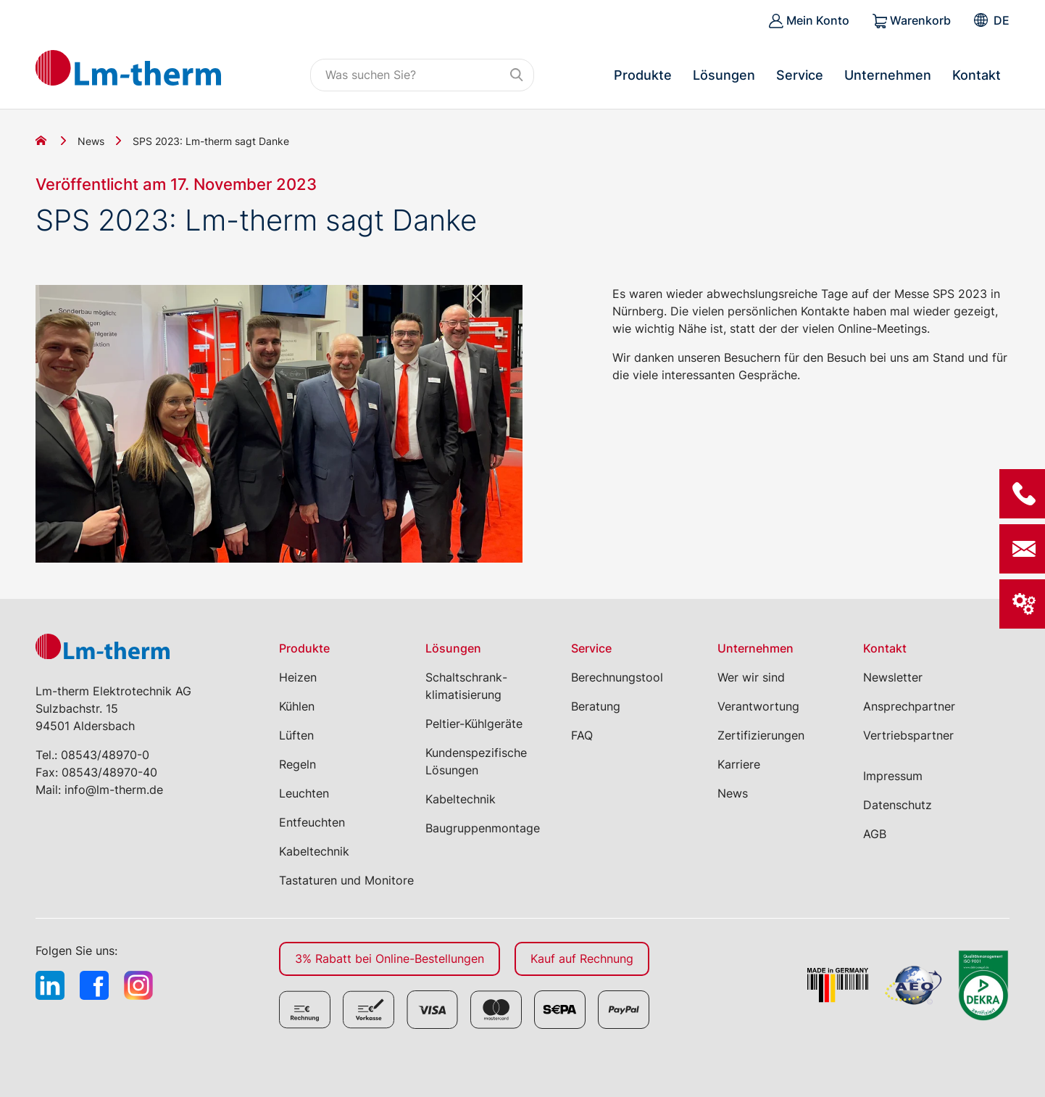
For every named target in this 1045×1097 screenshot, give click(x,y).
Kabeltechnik (314, 851)
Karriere (738, 764)
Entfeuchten (312, 822)
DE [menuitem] (1001, 20)
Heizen (298, 677)
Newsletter (893, 677)
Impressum (893, 776)
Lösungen (724, 75)
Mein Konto (809, 21)
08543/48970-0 (105, 755)
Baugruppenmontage (482, 828)
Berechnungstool (617, 677)
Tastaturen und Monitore (346, 880)
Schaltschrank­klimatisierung (466, 686)
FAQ (582, 735)
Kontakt (976, 75)
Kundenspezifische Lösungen (476, 761)
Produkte (643, 75)
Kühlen (297, 706)
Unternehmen (887, 75)
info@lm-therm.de (113, 789)
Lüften (296, 735)
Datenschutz (897, 805)
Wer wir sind (751, 677)
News (91, 141)
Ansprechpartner (909, 706)
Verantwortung (758, 706)
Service (799, 75)
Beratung (595, 706)
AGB (874, 834)
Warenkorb (912, 21)
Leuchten (304, 793)
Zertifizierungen (760, 735)
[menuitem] (1001, 20)
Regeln (297, 764)
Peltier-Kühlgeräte (473, 723)
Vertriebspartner (908, 735)
